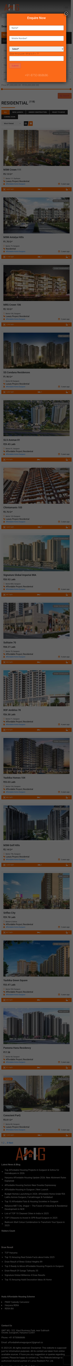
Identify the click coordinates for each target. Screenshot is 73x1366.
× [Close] (66, 13)
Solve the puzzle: (24, 54)
